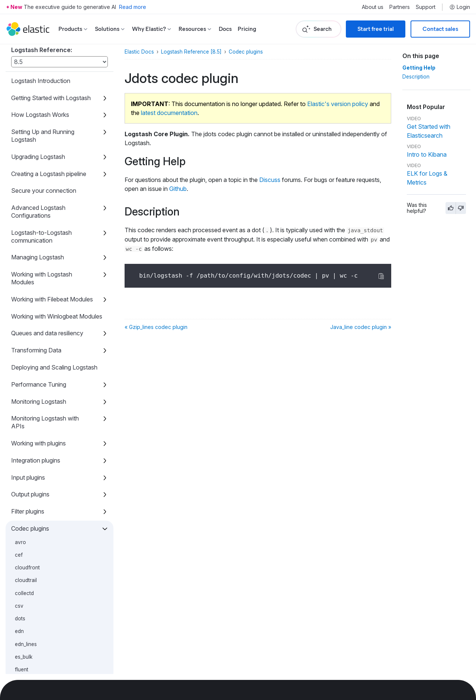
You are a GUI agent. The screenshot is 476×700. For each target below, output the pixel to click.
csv (19, 290)
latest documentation (169, 112)
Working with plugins (38, 127)
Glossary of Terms (36, 631)
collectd (24, 277)
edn (19, 315)
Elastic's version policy (337, 104)
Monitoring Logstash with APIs (45, 106)
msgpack (25, 468)
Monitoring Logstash (38, 85)
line (19, 455)
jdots (21, 391)
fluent (21, 353)
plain (20, 519)
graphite (24, 366)
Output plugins (30, 178)
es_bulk (23, 340)
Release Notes (31, 664)
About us (372, 7)
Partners (399, 7)
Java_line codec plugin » (360, 327)
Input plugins (28, 161)
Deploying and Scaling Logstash (54, 51)
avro (20, 226)
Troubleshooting (33, 579)
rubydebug (28, 544)
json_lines (26, 442)
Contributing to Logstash (44, 596)
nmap (21, 506)
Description (416, 77)
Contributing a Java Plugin (46, 613)
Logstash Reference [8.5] (191, 52)
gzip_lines (26, 379)
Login (459, 7)
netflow (24, 493)
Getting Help (418, 68)
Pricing (247, 28)
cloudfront (27, 251)
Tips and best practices (42, 562)
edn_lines (26, 328)
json (20, 430)
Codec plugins (30, 212)
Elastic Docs (139, 52)
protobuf (25, 532)
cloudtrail (26, 264)
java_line (25, 404)
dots (20, 302)
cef (19, 239)
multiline (24, 481)
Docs (225, 28)
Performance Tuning (38, 68)
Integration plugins (35, 144)
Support (425, 7)
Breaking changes (35, 648)
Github (178, 188)
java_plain (26, 417)
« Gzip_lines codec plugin (156, 327)
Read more (132, 7)
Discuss (269, 179)
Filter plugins (27, 195)
